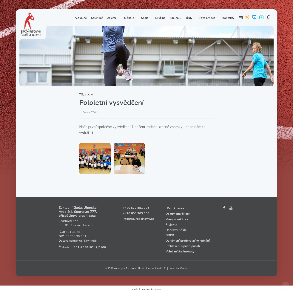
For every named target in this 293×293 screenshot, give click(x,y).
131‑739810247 (86, 247)
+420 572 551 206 (136, 208)
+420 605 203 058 (136, 213)
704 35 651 (74, 232)
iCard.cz (184, 268)
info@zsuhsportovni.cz (138, 219)
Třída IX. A (86, 94)
